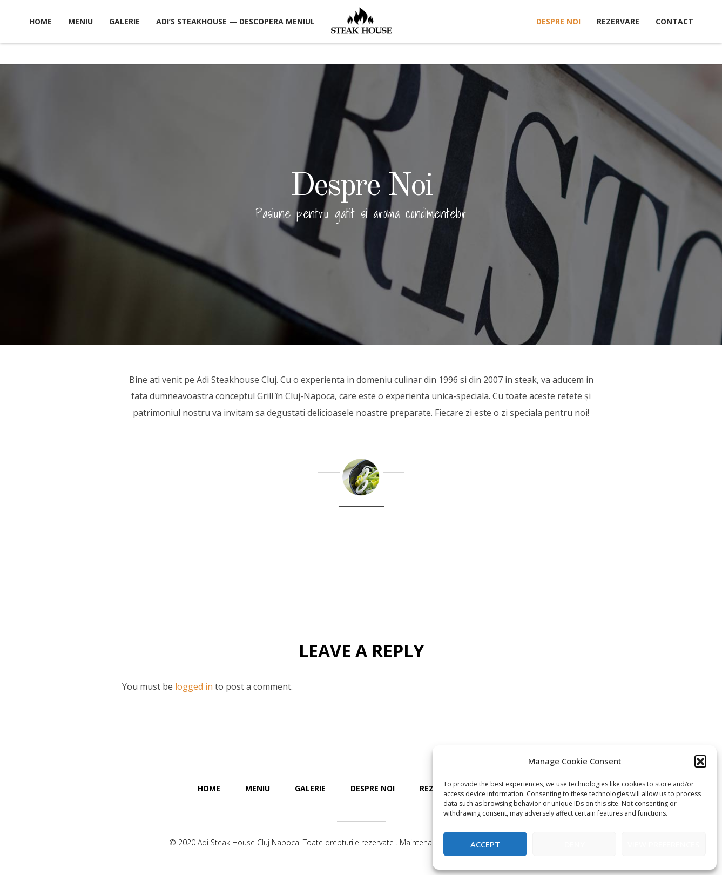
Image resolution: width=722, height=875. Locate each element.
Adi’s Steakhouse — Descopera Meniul (235, 21)
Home (40, 21)
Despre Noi (558, 21)
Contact (674, 21)
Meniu (80, 21)
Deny (574, 844)
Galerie (124, 21)
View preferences (663, 844)
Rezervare (618, 21)
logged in (194, 686)
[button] (700, 761)
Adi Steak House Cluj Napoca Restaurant (361, 20)
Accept (485, 844)
